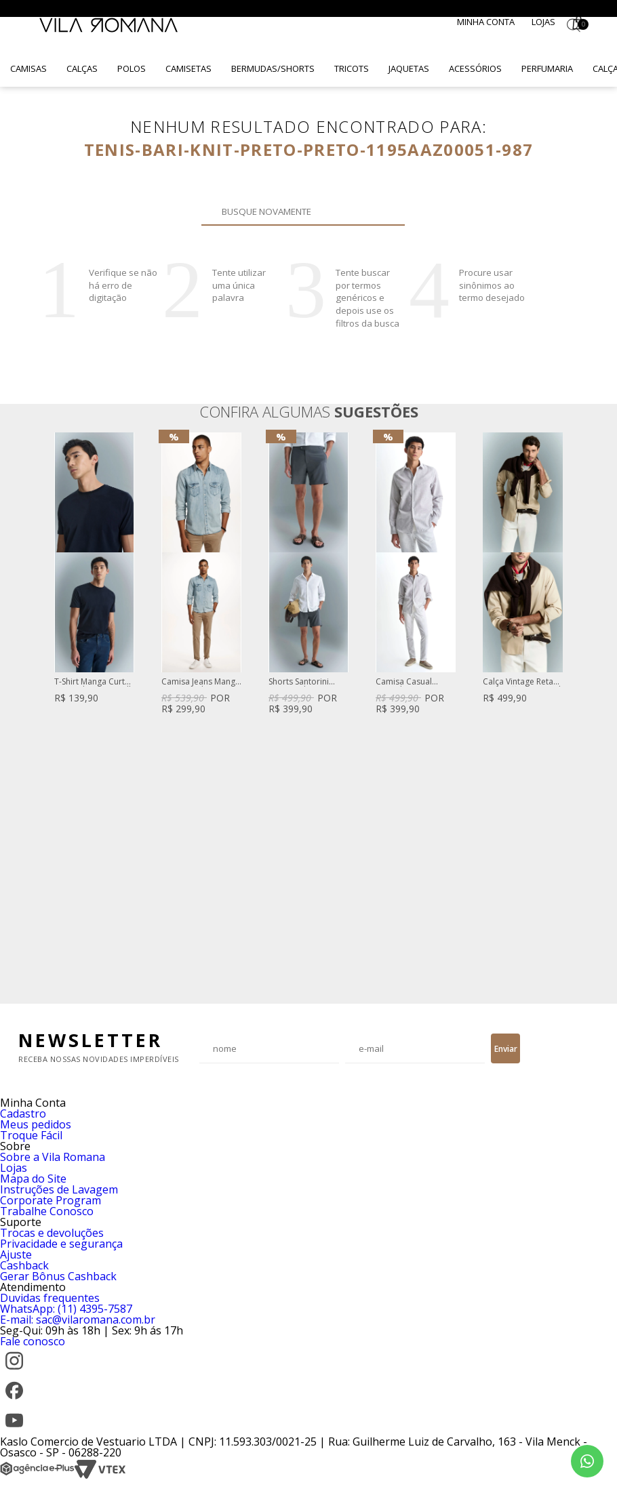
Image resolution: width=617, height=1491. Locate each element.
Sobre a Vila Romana (52, 1156)
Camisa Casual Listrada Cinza (404, 682)
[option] (94, 569)
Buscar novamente (386, 211)
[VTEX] (100, 1475)
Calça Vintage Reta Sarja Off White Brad (522, 682)
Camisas (28, 68)
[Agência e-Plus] (37, 1475)
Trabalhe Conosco (47, 1211)
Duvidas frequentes (50, 1297)
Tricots (351, 68)
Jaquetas (409, 68)
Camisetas (188, 68)
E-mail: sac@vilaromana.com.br (77, 1319)
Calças (82, 68)
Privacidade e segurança (61, 1243)
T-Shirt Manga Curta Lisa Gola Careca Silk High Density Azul (93, 682)
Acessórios (475, 68)
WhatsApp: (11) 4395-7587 (66, 1308)
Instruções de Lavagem (59, 1189)
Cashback (24, 1265)
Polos (131, 68)
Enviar (505, 1049)
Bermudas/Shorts (273, 68)
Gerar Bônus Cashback (58, 1276)
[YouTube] (14, 1430)
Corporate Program (50, 1200)
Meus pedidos (35, 1124)
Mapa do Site (33, 1178)
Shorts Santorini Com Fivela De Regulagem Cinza (301, 682)
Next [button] (563, 711)
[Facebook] (14, 1400)
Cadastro (23, 1113)
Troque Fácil (31, 1135)
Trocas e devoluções (52, 1232)
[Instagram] (14, 1371)
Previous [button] (53, 711)
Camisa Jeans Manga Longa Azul (200, 682)
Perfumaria (547, 68)
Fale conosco (32, 1341)
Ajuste (16, 1254)
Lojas (543, 22)
